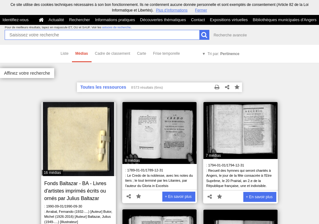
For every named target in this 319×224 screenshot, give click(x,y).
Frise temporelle (166, 53)
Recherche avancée (230, 35)
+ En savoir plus (178, 196)
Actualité (56, 19)
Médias (81, 53)
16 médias (52, 172)
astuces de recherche (116, 27)
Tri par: (223, 54)
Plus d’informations (172, 10)
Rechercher (79, 19)
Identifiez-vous (15, 19)
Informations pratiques (115, 19)
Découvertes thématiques (163, 19)
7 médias (213, 155)
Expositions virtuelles (229, 19)
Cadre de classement (112, 53)
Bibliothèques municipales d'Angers (285, 19)
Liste (65, 53)
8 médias (132, 160)
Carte (141, 53)
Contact (198, 19)
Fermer (201, 10)
